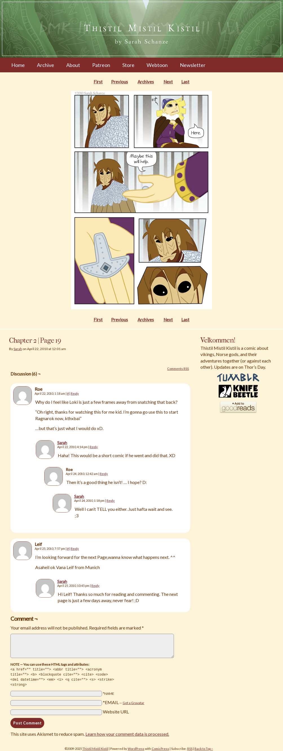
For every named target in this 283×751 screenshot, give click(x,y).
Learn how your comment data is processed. (127, 732)
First (98, 81)
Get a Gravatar (133, 702)
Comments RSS (178, 368)
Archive (45, 65)
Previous (119, 81)
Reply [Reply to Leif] (75, 548)
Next (168, 81)
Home (18, 65)
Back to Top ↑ (203, 747)
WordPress (136, 747)
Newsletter (192, 65)
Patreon (101, 65)
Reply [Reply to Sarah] (94, 447)
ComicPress (160, 747)
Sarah (18, 349)
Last (185, 81)
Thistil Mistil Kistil (95, 747)
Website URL (116, 710)
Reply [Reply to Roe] (75, 393)
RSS (190, 747)
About (73, 65)
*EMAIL (123, 701)
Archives (146, 81)
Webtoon (157, 65)
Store (128, 65)
